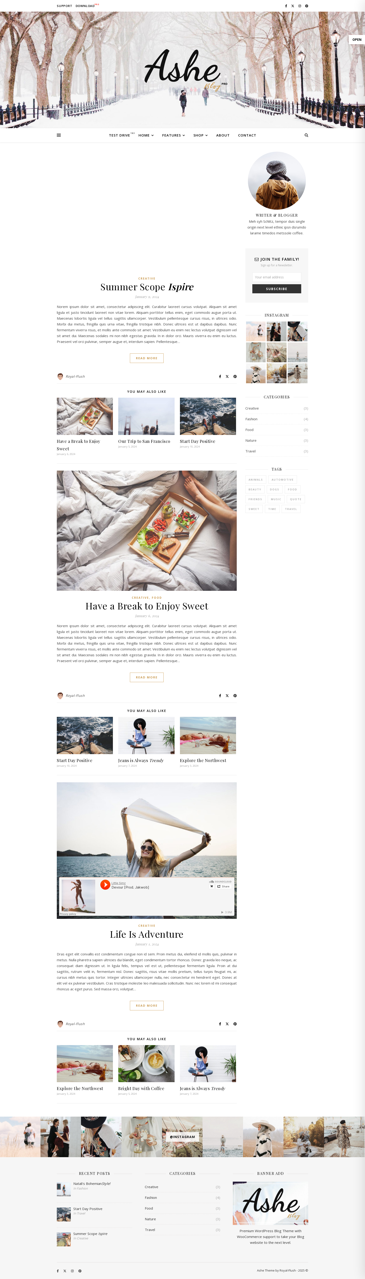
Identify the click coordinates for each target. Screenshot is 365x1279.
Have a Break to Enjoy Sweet (146, 605)
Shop (198, 135)
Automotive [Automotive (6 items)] (283, 479)
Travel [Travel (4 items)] (291, 509)
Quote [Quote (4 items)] (296, 499)
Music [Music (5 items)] (276, 499)
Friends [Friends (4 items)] (255, 499)
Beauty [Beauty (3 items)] (255, 489)
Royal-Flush (75, 376)
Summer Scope (146, 286)
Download (85, 6)
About (223, 135)
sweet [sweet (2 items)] (254, 509)
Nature (251, 440)
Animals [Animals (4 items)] (256, 479)
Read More (147, 358)
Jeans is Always (140, 760)
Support (64, 6)
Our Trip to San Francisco (144, 441)
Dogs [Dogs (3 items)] (274, 489)
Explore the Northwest (203, 760)
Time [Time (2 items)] (272, 509)
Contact (247, 135)
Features (171, 135)
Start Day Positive (198, 441)
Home (144, 135)
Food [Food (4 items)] (292, 489)
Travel (250, 451)
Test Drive (119, 135)
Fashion (251, 419)
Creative (146, 278)
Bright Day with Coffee (141, 1088)
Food (157, 598)
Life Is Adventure (147, 934)
